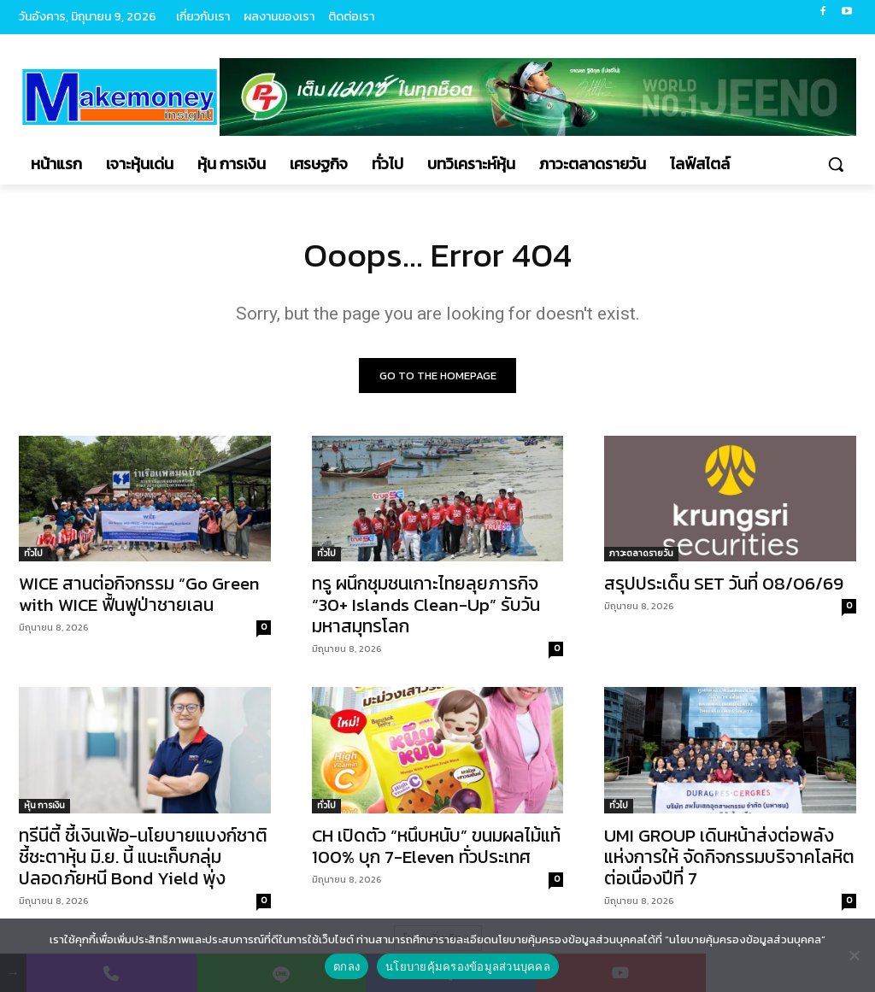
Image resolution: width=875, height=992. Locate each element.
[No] (853, 955)
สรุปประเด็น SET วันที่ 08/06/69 (723, 584)
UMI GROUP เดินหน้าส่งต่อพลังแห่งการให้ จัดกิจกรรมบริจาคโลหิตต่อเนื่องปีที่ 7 (729, 856)
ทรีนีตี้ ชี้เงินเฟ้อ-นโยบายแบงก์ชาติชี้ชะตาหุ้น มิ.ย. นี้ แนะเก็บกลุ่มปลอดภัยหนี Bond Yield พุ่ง (143, 856)
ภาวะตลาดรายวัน (641, 554)
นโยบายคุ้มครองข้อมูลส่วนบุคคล (467, 966)
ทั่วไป (33, 554)
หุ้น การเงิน (44, 805)
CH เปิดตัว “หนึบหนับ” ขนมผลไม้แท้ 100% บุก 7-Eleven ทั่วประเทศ (436, 846)
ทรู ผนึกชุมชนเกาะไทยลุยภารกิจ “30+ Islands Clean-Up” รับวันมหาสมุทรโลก (426, 605)
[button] (835, 164)
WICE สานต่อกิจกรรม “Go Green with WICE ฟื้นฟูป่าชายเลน (139, 595)
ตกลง (346, 966)
